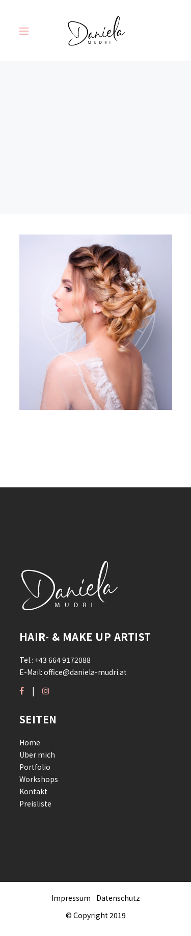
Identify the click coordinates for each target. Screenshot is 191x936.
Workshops (38, 779)
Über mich (37, 754)
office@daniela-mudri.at (85, 672)
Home (29, 742)
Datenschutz (118, 898)
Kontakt (33, 791)
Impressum (71, 898)
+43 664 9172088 (63, 660)
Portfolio (34, 767)
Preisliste (35, 803)
